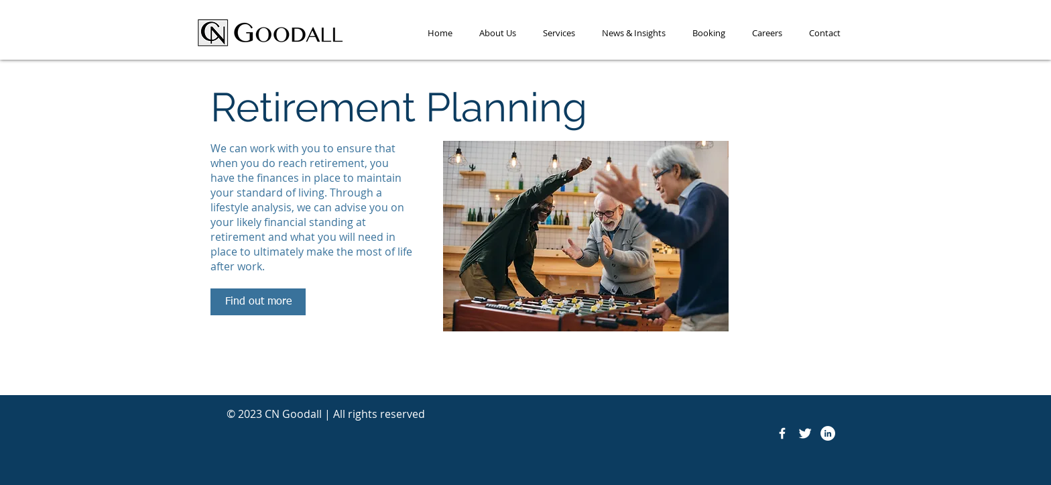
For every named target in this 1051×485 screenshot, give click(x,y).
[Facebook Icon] (782, 433)
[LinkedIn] (827, 433)
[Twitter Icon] (805, 433)
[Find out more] (258, 301)
